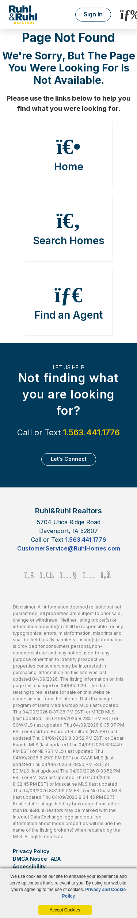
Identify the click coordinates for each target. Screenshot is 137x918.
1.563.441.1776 (91, 432)
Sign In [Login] (93, 14)
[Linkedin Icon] (47, 574)
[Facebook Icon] (29, 574)
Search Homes (69, 228)
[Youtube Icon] (68, 574)
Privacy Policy (31, 851)
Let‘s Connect (69, 459)
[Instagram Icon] (89, 574)
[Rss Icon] (106, 574)
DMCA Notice (30, 859)
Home (69, 154)
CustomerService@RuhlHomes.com (68, 548)
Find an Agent (69, 302)
